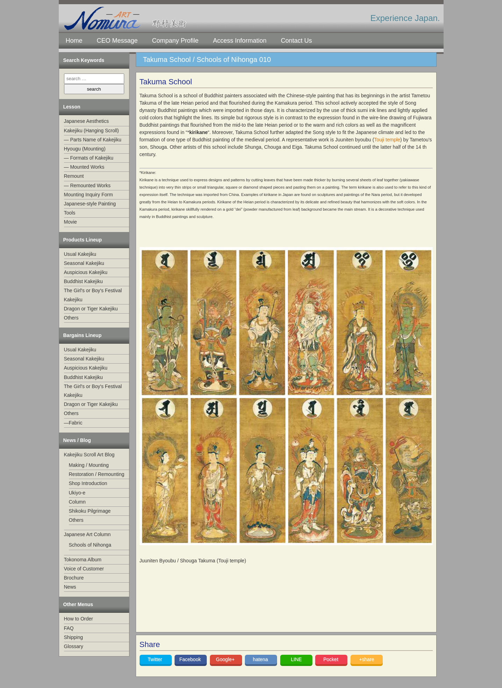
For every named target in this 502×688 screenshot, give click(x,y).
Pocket (331, 659)
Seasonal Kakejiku (84, 263)
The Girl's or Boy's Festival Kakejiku (93, 295)
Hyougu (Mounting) (85, 149)
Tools (70, 213)
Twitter (155, 659)
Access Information (240, 40)
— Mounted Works (84, 167)
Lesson (71, 107)
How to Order (78, 619)
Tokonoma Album (82, 559)
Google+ (226, 659)
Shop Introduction (88, 483)
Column (77, 502)
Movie (70, 222)
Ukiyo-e (77, 493)
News (70, 587)
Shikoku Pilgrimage (90, 511)
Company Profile (175, 40)
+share (366, 659)
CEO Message (117, 40)
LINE (296, 659)
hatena (261, 659)
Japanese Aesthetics (86, 121)
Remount (74, 176)
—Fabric (73, 423)
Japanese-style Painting (90, 203)
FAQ (69, 628)
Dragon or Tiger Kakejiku (91, 308)
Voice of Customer (84, 568)
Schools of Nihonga (90, 545)
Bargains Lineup (82, 335)
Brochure (74, 578)
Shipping (73, 637)
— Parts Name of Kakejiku (92, 139)
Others (71, 318)
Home (74, 40)
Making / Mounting (89, 465)
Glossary (73, 646)
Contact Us (296, 40)
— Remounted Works (87, 185)
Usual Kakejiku (80, 254)
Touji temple (387, 139)
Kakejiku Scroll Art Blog (89, 454)
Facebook (190, 659)
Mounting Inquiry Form (88, 194)
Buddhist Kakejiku (83, 281)
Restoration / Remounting (97, 474)
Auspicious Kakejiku (86, 272)
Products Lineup (82, 240)
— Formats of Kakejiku (89, 158)
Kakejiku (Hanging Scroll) (91, 130)
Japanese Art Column (87, 534)
